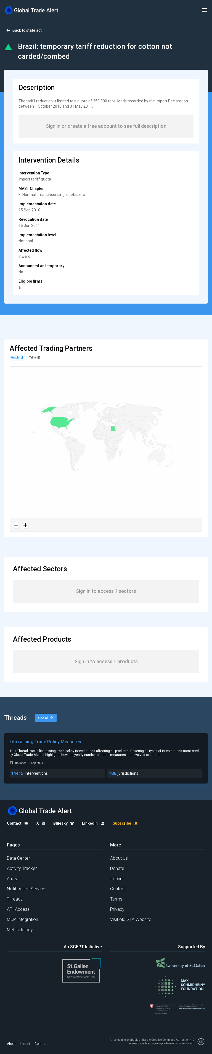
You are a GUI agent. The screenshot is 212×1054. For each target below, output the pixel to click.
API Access (18, 909)
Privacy (117, 909)
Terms (116, 899)
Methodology (20, 929)
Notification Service (26, 888)
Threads (15, 899)
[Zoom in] (25, 525)
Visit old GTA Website (130, 919)
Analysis (15, 878)
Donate (117, 868)
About (11, 1044)
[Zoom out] (16, 525)
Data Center (18, 858)
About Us (119, 858)
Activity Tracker (22, 868)
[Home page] (31, 10)
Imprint (117, 878)
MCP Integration (22, 919)
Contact (118, 888)
